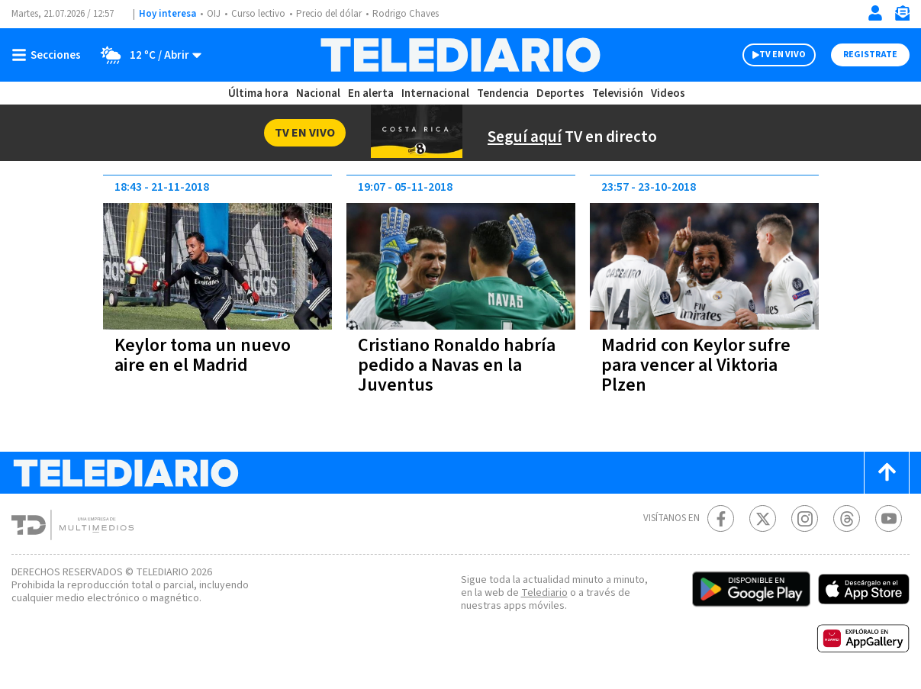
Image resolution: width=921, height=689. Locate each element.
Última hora (258, 93)
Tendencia (503, 93)
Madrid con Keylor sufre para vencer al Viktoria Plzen (696, 365)
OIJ (214, 14)
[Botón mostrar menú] (49, 55)
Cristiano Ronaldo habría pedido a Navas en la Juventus (456, 365)
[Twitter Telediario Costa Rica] (762, 518)
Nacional (318, 93)
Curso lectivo (258, 14)
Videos (668, 93)
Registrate (870, 54)
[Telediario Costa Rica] (460, 55)
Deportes (560, 93)
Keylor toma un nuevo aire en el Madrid (202, 355)
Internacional (435, 93)
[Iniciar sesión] (875, 13)
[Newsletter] (902, 16)
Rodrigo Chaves (405, 14)
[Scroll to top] (887, 473)
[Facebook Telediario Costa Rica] (720, 518)
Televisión (617, 93)
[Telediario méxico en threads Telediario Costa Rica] (846, 518)
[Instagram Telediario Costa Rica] (804, 518)
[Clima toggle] (146, 54)
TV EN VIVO (782, 54)
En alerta (371, 93)
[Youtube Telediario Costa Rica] (888, 518)
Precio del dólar (329, 14)
